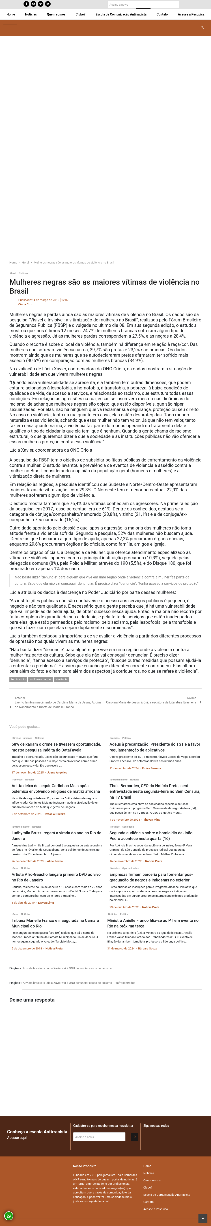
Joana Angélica (57, 772)
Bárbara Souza (147, 948)
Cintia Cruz (25, 304)
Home (10, 14)
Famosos (18, 779)
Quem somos (56, 14)
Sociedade (128, 826)
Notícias (31, 14)
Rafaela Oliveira (55, 814)
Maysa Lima (46, 902)
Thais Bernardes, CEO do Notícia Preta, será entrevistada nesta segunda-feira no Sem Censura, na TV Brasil (155, 791)
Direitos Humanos (22, 738)
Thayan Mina (151, 819)
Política (126, 738)
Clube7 (81, 14)
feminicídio (18, 679)
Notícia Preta (153, 861)
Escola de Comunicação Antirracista (121, 14)
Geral (13, 273)
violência (61, 679)
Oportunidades (130, 868)
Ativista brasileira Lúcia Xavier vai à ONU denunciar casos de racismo (67, 968)
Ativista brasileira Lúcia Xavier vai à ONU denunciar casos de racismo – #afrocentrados (79, 982)
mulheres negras (41, 679)
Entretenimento (118, 779)
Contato (162, 14)
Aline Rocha (55, 861)
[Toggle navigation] (10, 24)
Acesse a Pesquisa (191, 14)
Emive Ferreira (151, 768)
